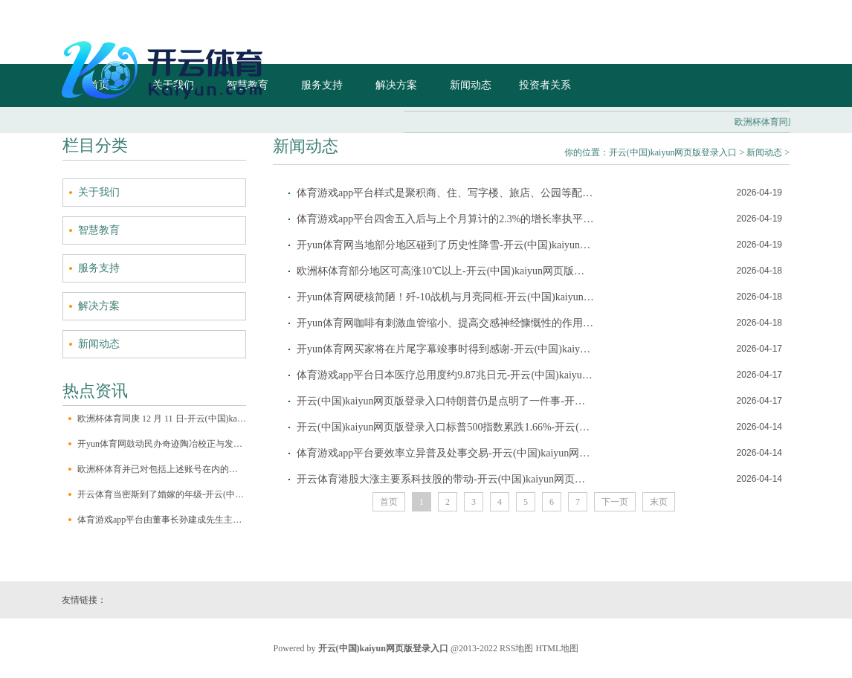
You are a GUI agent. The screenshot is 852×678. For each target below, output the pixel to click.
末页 (659, 502)
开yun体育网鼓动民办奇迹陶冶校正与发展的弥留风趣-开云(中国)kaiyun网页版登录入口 (161, 444)
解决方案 (99, 305)
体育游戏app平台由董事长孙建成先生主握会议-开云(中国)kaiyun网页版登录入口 (161, 519)
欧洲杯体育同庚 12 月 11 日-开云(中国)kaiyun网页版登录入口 (161, 418)
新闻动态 (99, 343)
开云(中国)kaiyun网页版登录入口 (673, 152)
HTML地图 (556, 648)
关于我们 (99, 192)
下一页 (614, 502)
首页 (389, 502)
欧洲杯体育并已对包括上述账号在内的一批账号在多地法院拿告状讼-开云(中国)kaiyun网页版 (161, 469)
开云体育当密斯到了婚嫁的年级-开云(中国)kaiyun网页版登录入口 (161, 494)
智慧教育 (99, 230)
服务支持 (99, 268)
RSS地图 (516, 648)
